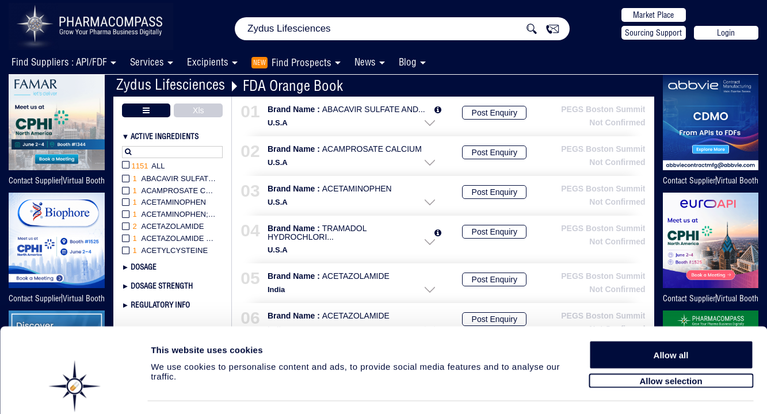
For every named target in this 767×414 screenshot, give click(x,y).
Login (726, 33)
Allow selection (670, 343)
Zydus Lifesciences (170, 84)
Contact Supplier (35, 180)
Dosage (144, 266)
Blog (408, 62)
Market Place (653, 15)
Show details (604, 392)
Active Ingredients (165, 136)
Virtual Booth (84, 180)
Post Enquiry (494, 112)
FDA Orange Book (293, 85)
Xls (198, 110)
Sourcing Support (653, 33)
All (143, 166)
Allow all (671, 318)
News (365, 62)
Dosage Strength (162, 285)
